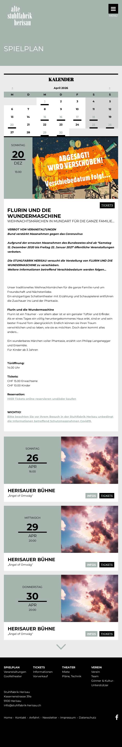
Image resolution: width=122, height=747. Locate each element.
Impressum (68, 717)
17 (77, 117)
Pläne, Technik (71, 676)
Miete (66, 672)
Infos (91, 495)
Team (95, 676)
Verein (96, 667)
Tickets (107, 205)
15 (45, 117)
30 (61, 132)
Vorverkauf (40, 676)
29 (44, 132)
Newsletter (50, 717)
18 (93, 117)
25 (93, 124)
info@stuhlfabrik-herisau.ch (22, 705)
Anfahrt (34, 717)
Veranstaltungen (15, 672)
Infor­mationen (43, 672)
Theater (68, 667)
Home (8, 717)
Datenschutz (87, 717)
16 (61, 117)
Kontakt (20, 717)
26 (110, 124)
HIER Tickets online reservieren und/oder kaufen (41, 399)
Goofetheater (13, 676)
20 (12, 124)
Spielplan (12, 667)
